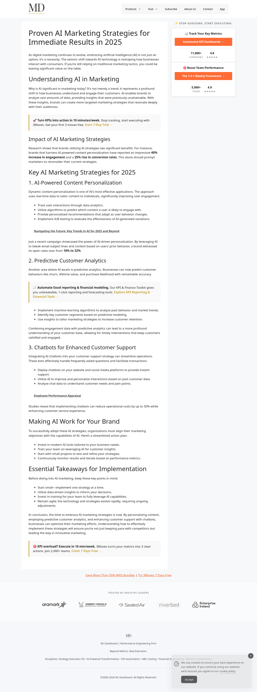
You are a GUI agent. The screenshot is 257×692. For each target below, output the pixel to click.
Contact (208, 9)
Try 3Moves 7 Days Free (155, 575)
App (222, 9)
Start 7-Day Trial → (99, 125)
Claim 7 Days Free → (86, 551)
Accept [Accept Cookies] (189, 683)
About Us (190, 9)
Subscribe (171, 9)
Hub (155, 9)
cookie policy (228, 675)
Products (134, 9)
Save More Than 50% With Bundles (110, 575)
